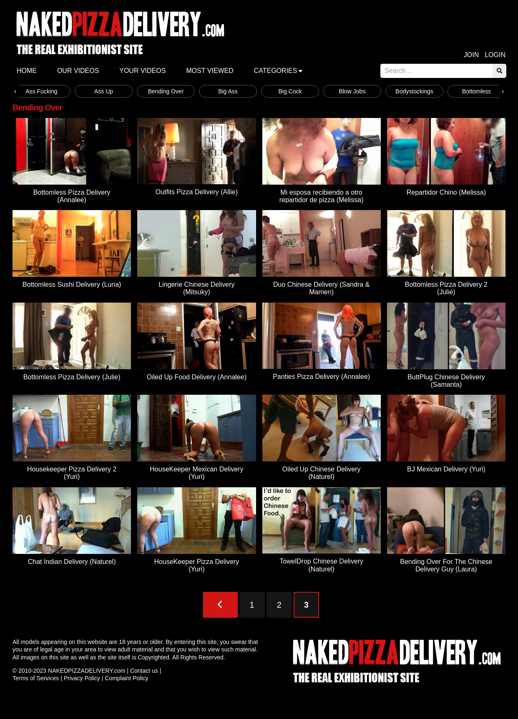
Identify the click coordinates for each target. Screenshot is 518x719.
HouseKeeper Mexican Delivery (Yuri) (196, 473)
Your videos (142, 70)
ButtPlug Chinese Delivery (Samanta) (446, 380)
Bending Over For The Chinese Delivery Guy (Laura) (446, 565)
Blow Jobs (352, 91)
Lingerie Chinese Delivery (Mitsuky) (196, 288)
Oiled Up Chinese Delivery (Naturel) (321, 473)
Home (27, 70)
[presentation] (15, 91)
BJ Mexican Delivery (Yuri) (446, 469)
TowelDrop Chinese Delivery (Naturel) (321, 565)
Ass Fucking (41, 91)
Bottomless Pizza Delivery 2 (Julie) (446, 288)
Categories (275, 70)
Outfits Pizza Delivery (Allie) (197, 191)
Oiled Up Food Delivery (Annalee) (196, 377)
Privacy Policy (82, 678)
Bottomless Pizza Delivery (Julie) (72, 377)
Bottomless (476, 91)
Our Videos (78, 70)
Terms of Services (36, 678)
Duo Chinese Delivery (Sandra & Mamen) (321, 288)
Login (495, 54)
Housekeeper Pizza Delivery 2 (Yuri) (71, 473)
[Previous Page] (220, 605)
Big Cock (290, 91)
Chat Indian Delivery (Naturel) (72, 561)
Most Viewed (210, 70)
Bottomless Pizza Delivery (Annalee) (72, 196)
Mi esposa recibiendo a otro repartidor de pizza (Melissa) (321, 196)
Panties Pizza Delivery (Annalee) (321, 376)
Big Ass (228, 91)
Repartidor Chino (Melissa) (446, 192)
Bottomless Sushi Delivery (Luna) (72, 284)
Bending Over (166, 91)
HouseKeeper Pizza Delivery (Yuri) (196, 565)
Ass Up (103, 91)
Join (471, 54)
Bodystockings (414, 91)
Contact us (144, 670)
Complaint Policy (126, 678)
